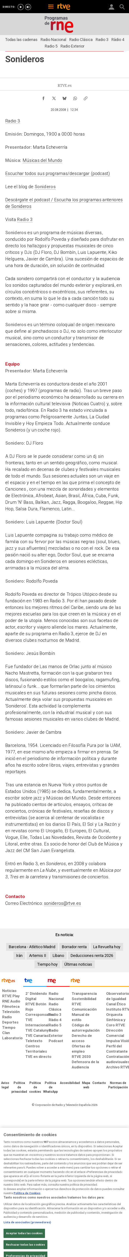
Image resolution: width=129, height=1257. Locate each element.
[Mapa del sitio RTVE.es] (86, 1085)
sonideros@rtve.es (62, 903)
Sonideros (45, 186)
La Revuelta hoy (106, 946)
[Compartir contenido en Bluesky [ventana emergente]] (64, 97)
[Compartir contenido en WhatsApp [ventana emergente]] (75, 97)
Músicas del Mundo (42, 160)
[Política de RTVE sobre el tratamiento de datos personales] (19, 1087)
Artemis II (37, 955)
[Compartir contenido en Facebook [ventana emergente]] (43, 97)
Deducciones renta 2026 (92, 955)
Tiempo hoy (47, 964)
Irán (19, 955)
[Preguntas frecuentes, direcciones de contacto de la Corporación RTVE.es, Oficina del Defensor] (99, 1083)
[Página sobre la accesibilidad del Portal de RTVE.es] (70, 1083)
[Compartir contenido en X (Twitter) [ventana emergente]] (54, 97)
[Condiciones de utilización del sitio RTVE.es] (5, 1085)
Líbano (58, 955)
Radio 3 (12, 121)
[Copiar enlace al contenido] (85, 97)
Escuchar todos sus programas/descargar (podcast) (57, 173)
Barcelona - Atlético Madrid (32, 946)
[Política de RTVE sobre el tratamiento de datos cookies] (35, 1087)
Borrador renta (74, 946)
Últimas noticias (78, 964)
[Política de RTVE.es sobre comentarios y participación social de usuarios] (118, 1085)
